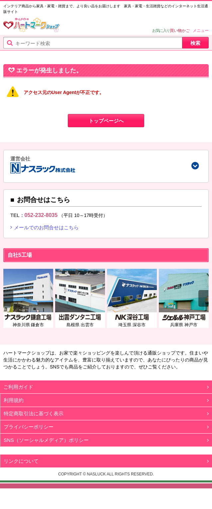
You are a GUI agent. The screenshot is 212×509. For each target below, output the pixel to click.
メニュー (201, 30)
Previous (8, 306)
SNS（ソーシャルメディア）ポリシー (46, 448)
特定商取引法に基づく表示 (33, 421)
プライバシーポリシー (28, 435)
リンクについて (21, 469)
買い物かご (180, 30)
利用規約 (14, 408)
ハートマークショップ (31, 26)
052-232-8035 (41, 223)
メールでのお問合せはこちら (46, 235)
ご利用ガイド (18, 395)
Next (203, 306)
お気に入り (161, 30)
